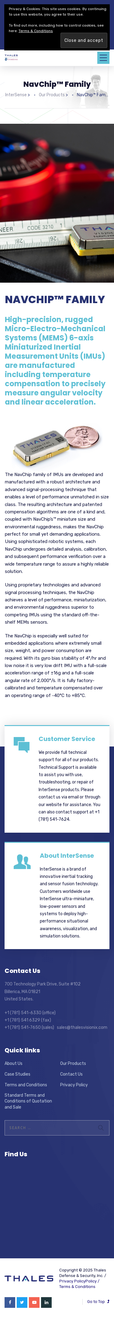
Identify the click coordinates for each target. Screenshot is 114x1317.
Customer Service (67, 739)
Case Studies (17, 1074)
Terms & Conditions (77, 1286)
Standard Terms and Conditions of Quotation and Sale (28, 1101)
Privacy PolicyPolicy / (79, 1281)
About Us (13, 1063)
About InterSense (67, 855)
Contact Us (71, 1074)
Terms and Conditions (26, 1085)
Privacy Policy (74, 1085)
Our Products (73, 1063)
